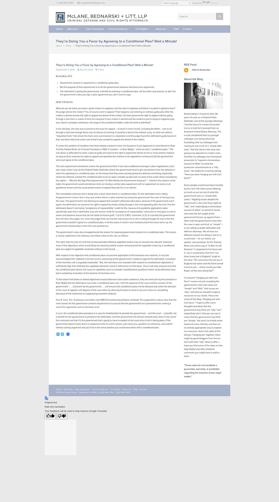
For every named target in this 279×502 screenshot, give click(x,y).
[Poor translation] (61, 416)
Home (59, 29)
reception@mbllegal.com (93, 3)
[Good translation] (50, 416)
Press (68, 46)
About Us (161, 29)
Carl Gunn (88, 70)
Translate (210, 3)
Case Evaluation (95, 29)
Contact (187, 29)
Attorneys (72, 29)
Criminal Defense (118, 29)
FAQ (176, 29)
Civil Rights (141, 29)
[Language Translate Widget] (177, 3)
